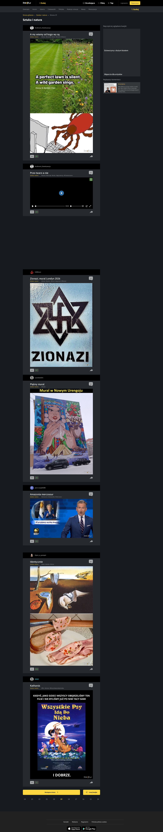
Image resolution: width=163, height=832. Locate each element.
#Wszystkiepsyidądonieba (57, 688)
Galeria (42, 9)
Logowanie (124, 3)
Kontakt (66, 822)
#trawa (43, 37)
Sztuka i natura (41, 15)
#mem (43, 564)
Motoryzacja (93, 9)
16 (83, 799)
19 (61, 799)
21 (47, 799)
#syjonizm (58, 281)
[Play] (32, 206)
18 (69, 799)
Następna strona (51, 792)
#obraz (52, 564)
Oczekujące (90, 3)
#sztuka (43, 175)
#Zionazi (63, 281)
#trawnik (58, 37)
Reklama (75, 822)
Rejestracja (135, 3)
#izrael (43, 281)
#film (42, 688)
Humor (34, 9)
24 (25, 799)
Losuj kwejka (91, 792)
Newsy (83, 9)
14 (98, 799)
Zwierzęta (26, 9)
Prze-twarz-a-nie (39, 173)
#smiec (54, 175)
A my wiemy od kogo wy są (45, 34)
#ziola (53, 37)
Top (111, 3)
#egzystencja (59, 175)
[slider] (50, 206)
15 (91, 799)
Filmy (102, 3)
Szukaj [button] (136, 9)
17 (76, 799)
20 (54, 799)
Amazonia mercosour (41, 494)
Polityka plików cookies (99, 822)
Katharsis (35, 685)
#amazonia (44, 497)
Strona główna (28, 15)
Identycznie (36, 561)
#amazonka (51, 497)
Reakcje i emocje (72, 9)
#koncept (48, 175)
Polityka (61, 9)
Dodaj (43, 3)
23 (32, 799)
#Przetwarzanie (68, 175)
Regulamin (84, 822)
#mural (53, 281)
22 (39, 799)
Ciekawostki (52, 9)
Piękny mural (37, 384)
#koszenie (48, 37)
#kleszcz (63, 37)
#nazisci (48, 281)
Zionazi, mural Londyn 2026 (45, 278)
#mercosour (58, 497)
